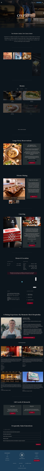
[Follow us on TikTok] (23, 466)
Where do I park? (22, 438)
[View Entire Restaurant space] (17, 201)
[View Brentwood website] (3, 366)
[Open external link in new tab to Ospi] (7, 455)
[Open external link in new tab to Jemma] (7, 456)
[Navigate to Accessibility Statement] (28, 463)
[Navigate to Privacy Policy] (20, 463)
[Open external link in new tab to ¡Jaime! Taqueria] (7, 460)
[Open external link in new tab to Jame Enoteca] (7, 458)
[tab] (17, 88)
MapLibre (34, 287)
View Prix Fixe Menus (32, 160)
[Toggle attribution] (35, 287)
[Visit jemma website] (23, 357)
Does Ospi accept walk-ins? (22, 434)
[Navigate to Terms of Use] (14, 463)
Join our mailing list (36, 460)
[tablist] (22, 88)
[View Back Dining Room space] (14, 201)
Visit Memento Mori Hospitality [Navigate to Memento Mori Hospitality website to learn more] (28, 337)
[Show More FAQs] (38, 444)
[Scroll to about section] (22, 26)
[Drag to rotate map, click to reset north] (35, 280)
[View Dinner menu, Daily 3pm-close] (11, 97)
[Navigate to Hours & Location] (37, 458)
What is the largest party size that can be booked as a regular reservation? (22, 440)
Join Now (32, 412)
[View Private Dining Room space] (10, 201)
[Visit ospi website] (2, 357)
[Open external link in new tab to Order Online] (33, 2)
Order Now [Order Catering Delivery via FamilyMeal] (31, 245)
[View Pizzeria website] (24, 366)
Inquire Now (33, 196)
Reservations (39, 2)
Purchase (12, 413)
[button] (1, 2)
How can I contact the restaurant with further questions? (22, 431)
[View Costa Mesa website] (3, 367)
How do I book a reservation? (22, 436)
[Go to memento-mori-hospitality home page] (22, 456)
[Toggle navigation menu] (42, 2)
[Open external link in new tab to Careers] (36, 455)
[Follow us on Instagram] (20, 466)
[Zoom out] (35, 279)
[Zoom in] (35, 277)
